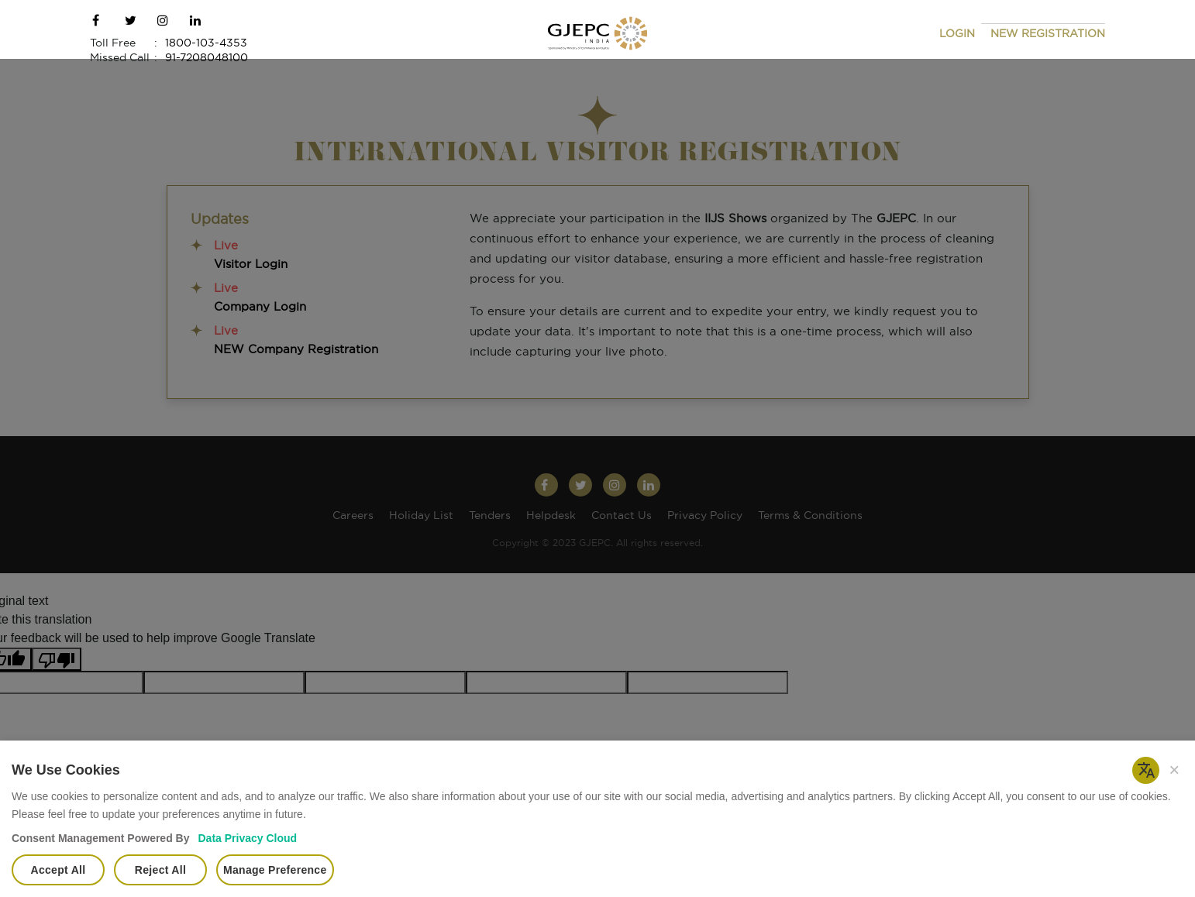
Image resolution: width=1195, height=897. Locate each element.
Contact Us (621, 515)
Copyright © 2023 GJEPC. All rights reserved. (597, 543)
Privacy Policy (704, 515)
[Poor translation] (56, 659)
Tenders (490, 515)
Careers (353, 515)
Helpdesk (551, 515)
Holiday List (421, 515)
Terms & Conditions (810, 515)
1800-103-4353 (206, 43)
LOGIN (957, 34)
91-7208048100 (206, 58)
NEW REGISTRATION (1047, 34)
